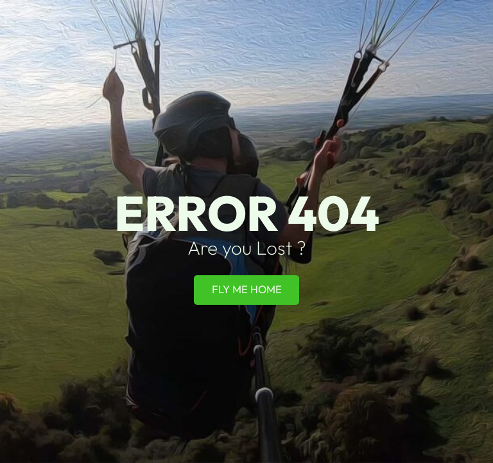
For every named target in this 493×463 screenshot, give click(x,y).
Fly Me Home (247, 289)
